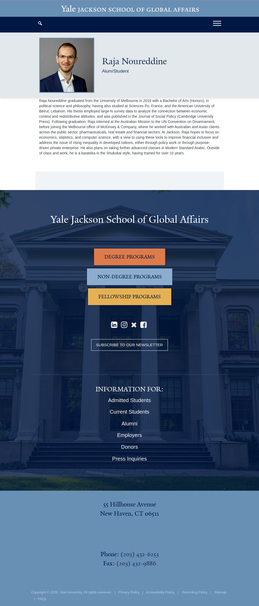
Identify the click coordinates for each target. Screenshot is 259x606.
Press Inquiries (129, 459)
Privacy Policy (129, 592)
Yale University (71, 592)
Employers (129, 435)
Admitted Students (129, 400)
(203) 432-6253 (139, 554)
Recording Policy (195, 592)
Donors (129, 447)
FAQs (42, 599)
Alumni (129, 423)
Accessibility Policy (160, 592)
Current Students (129, 412)
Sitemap (220, 592)
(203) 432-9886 (136, 563)
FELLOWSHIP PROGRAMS (129, 297)
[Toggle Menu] (217, 23)
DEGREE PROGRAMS (129, 257)
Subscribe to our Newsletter (129, 345)
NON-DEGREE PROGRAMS (129, 277)
